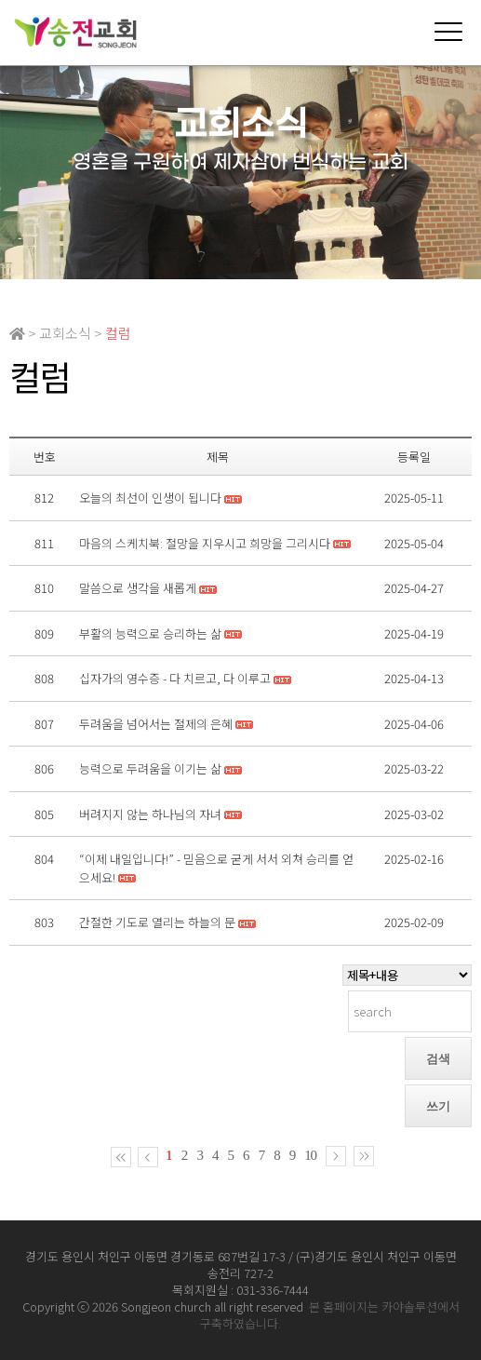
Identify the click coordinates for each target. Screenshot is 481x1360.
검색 (438, 1059)
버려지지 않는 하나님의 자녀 (150, 814)
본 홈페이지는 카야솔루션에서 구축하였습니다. (330, 1315)
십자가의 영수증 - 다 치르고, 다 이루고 (175, 678)
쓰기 (438, 1106)
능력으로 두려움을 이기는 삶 (150, 768)
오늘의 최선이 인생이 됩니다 (150, 497)
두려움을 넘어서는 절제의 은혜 (156, 724)
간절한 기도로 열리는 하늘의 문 (157, 922)
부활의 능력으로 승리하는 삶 (150, 633)
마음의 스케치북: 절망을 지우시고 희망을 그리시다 (204, 543)
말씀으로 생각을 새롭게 (137, 588)
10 (310, 1155)
